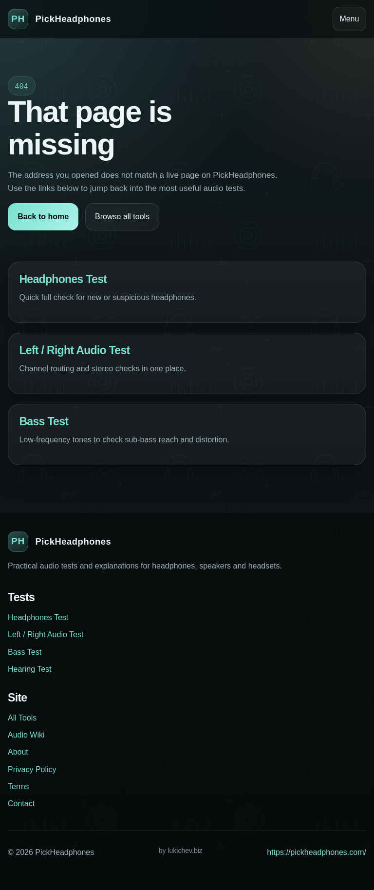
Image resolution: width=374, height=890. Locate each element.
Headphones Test (63, 279)
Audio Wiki (26, 735)
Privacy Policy (32, 769)
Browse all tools (122, 216)
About (18, 752)
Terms (18, 786)
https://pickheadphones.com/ (316, 852)
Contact (21, 803)
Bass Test (43, 421)
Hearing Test (30, 669)
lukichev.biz (185, 850)
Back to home (43, 216)
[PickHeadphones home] (59, 19)
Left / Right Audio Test (74, 350)
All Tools (22, 718)
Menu (349, 19)
